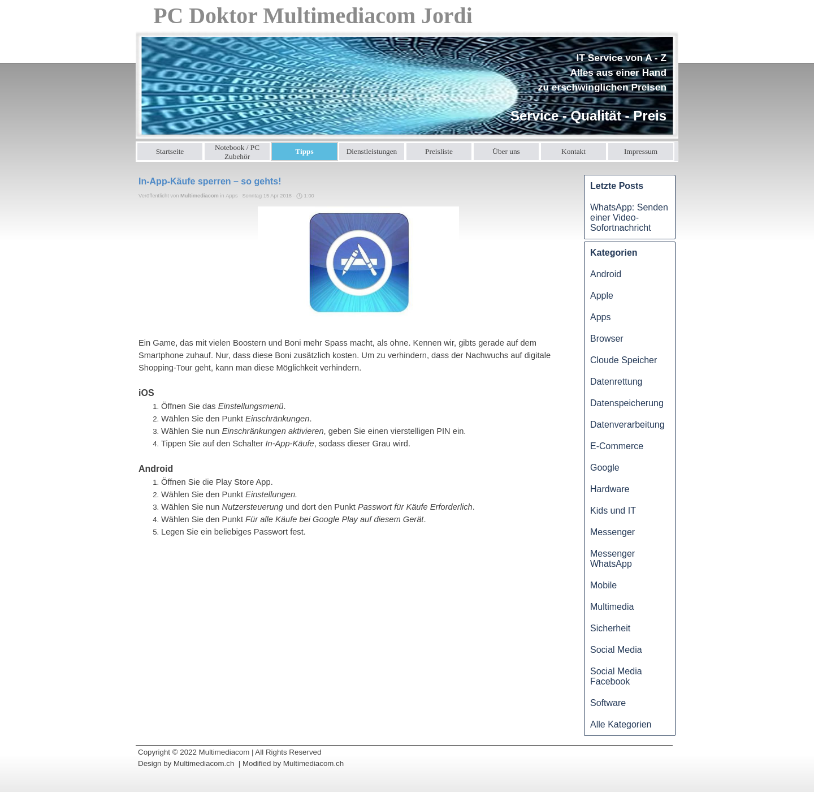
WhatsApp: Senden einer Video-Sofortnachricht (629, 218)
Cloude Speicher (623, 360)
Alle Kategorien (621, 724)
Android (605, 274)
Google (605, 467)
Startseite (170, 151)
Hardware (609, 489)
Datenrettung (616, 381)
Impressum (640, 151)
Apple (601, 295)
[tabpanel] (584, 88)
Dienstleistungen (372, 151)
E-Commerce (616, 446)
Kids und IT (613, 510)
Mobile (603, 585)
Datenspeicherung (627, 403)
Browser (607, 338)
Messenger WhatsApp (612, 559)
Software (608, 703)
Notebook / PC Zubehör (237, 152)
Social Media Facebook (616, 676)
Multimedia (612, 607)
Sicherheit (610, 628)
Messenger (612, 532)
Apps (600, 317)
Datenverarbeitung (627, 424)
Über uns (506, 151)
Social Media (616, 650)
